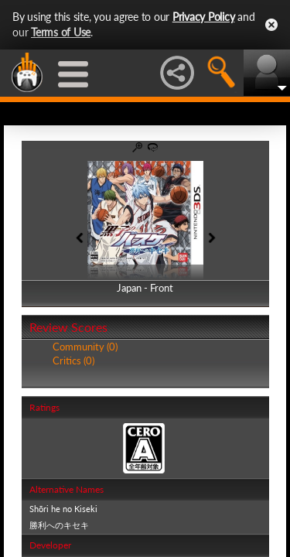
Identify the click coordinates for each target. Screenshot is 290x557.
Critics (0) (73, 360)
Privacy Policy (203, 16)
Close (271, 25)
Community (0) (85, 346)
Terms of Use (60, 32)
